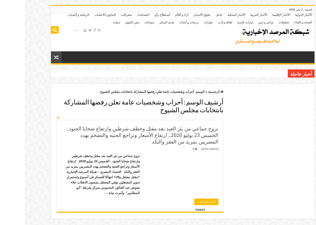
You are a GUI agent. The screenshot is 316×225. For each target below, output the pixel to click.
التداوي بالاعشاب (80, 15)
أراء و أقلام (157, 15)
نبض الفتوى (107, 22)
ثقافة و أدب (200, 22)
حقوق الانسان (177, 15)
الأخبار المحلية (211, 15)
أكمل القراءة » (182, 202)
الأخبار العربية (233, 15)
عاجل (194, 15)
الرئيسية (191, 92)
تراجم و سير (241, 22)
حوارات (183, 22)
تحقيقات (259, 22)
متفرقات (101, 15)
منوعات (124, 22)
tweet (175, 209)
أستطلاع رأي (137, 15)
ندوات (91, 22)
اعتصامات (118, 15)
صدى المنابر (142, 22)
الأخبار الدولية (278, 15)
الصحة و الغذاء (278, 22)
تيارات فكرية (220, 22)
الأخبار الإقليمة (256, 15)
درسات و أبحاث (164, 22)
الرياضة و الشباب (54, 15)
